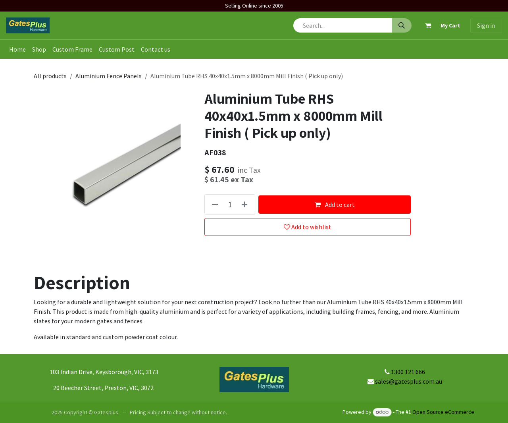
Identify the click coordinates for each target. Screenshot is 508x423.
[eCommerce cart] (439, 25)
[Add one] (246, 204)
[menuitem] (17, 49)
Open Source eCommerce (443, 411)
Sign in (486, 25)
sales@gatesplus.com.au (408, 381)
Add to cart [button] (334, 205)
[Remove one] (213, 204)
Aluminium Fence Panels (108, 76)
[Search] (402, 25)
